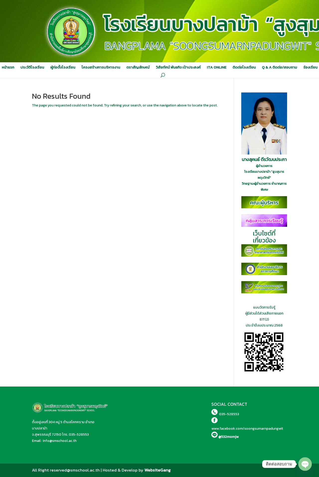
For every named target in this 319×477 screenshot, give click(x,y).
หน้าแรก (8, 67)
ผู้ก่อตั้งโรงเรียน (62, 67)
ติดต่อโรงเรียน (244, 67)
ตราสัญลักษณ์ (138, 67)
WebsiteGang (157, 470)
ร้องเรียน (310, 67)
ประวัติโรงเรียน (32, 67)
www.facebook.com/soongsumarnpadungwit (247, 428)
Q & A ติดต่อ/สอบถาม (279, 67)
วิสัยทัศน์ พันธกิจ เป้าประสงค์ (178, 67)
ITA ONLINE (216, 67)
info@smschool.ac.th (60, 440)
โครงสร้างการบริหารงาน (100, 67)
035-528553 (79, 434)
